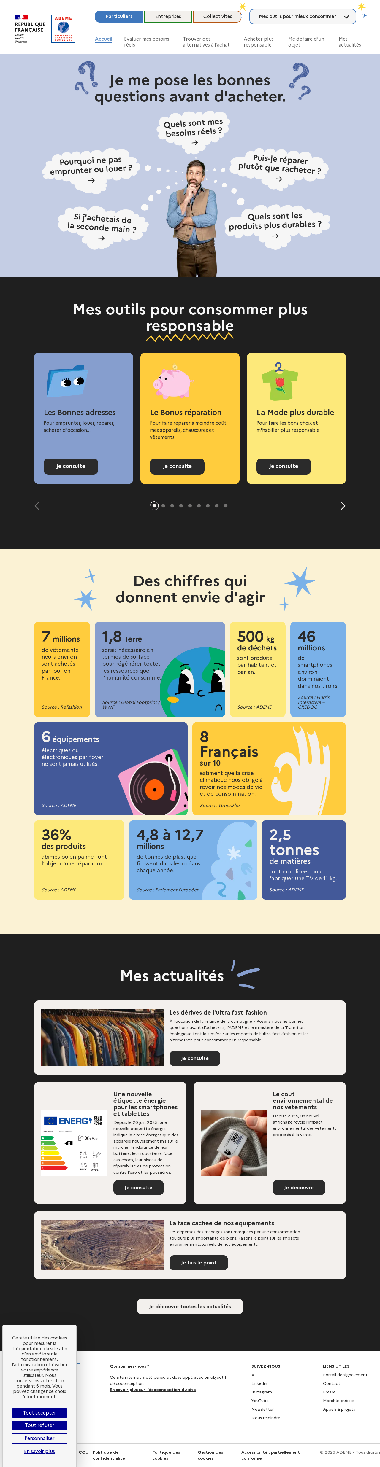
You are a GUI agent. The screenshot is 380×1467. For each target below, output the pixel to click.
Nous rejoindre (265, 1417)
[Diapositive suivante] (342, 506)
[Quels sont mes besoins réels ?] (193, 134)
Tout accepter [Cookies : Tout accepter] (39, 1413)
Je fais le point (200, 1265)
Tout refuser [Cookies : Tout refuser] (39, 1425)
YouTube (260, 1400)
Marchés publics (338, 1400)
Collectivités (217, 16)
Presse (329, 1392)
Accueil (103, 39)
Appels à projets (339, 1409)
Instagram (261, 1392)
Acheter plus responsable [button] (259, 42)
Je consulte (71, 466)
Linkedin (259, 1383)
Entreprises (168, 16)
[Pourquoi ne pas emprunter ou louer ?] (112, 171)
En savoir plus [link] (39, 1451)
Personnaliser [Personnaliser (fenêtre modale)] (40, 1438)
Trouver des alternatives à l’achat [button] (206, 42)
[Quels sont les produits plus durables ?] (268, 214)
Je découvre (301, 1189)
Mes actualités (350, 42)
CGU (83, 1452)
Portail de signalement (345, 1374)
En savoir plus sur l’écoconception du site (153, 1389)
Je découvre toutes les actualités (190, 1309)
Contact (331, 1383)
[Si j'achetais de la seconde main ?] (120, 215)
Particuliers (119, 16)
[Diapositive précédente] (38, 506)
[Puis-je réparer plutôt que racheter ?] (267, 169)
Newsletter (262, 1409)
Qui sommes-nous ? (129, 1366)
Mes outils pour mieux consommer (297, 16)
